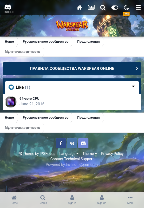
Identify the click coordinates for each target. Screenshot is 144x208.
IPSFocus (47, 153)
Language (69, 153)
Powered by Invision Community (72, 164)
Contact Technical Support (72, 159)
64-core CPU (30, 99)
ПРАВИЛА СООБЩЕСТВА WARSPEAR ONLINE (72, 68)
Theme (90, 153)
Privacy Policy (112, 153)
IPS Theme (25, 153)
